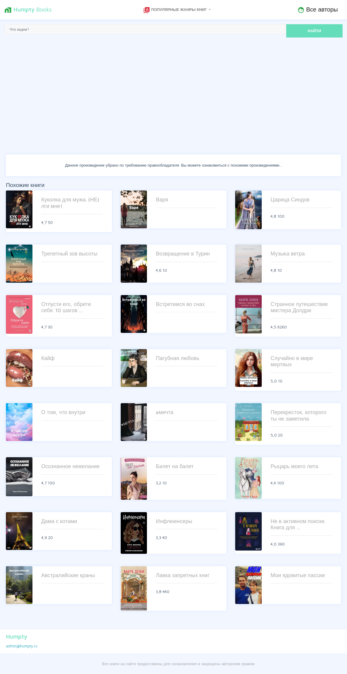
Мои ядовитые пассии (298, 575)
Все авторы (317, 10)
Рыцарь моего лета (294, 466)
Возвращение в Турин (183, 253)
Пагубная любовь (177, 358)
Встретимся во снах (180, 304)
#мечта (164, 412)
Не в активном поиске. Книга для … (298, 524)
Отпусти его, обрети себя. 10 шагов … (66, 307)
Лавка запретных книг (182, 575)
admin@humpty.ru (21, 646)
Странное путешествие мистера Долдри (299, 307)
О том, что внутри (63, 412)
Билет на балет (175, 466)
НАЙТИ (314, 30)
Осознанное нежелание (70, 466)
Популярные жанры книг (175, 10)
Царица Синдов (290, 199)
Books (28, 10)
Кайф (48, 358)
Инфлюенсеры (174, 521)
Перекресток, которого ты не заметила (298, 415)
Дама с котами (59, 521)
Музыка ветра (288, 253)
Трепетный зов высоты (69, 253)
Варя (162, 199)
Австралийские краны (68, 575)
